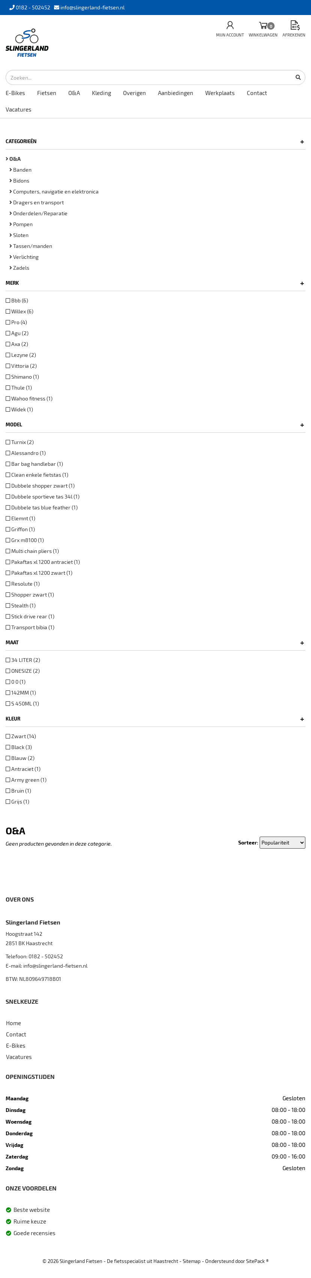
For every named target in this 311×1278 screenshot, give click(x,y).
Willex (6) (19, 311)
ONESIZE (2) (23, 671)
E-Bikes (15, 92)
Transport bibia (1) (30, 627)
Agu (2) (17, 333)
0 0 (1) (16, 681)
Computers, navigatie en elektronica (54, 191)
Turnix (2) (20, 442)
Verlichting (24, 257)
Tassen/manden (30, 246)
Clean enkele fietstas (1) (37, 474)
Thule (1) (19, 387)
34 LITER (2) (23, 660)
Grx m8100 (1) (25, 540)
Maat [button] (155, 642)
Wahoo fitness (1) (29, 398)
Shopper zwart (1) (30, 594)
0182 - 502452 (46, 956)
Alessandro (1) (26, 453)
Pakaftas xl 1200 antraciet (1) (43, 562)
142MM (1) (21, 692)
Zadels (19, 267)
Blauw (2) (20, 758)
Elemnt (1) (20, 518)
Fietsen (46, 92)
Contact (257, 92)
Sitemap (192, 1261)
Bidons (19, 180)
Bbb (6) (17, 300)
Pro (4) (16, 322)
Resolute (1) (23, 583)
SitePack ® (257, 1261)
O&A (74, 92)
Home (13, 1023)
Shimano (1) (22, 376)
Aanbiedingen (175, 92)
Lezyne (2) (21, 355)
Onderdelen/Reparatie (38, 213)
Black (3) (19, 747)
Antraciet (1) (23, 769)
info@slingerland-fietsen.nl (55, 965)
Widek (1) (19, 409)
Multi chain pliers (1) (32, 551)
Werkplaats (220, 92)
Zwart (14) (21, 736)
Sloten (19, 235)
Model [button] (155, 424)
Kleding (101, 92)
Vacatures (19, 109)
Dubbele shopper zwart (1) (40, 485)
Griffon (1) (20, 529)
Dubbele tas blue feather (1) (42, 507)
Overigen (134, 92)
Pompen (21, 224)
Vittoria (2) (21, 366)
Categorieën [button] (155, 141)
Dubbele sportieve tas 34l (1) (43, 496)
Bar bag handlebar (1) (34, 464)
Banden (20, 169)
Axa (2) (17, 344)
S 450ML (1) (22, 703)
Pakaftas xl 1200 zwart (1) (39, 573)
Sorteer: (248, 842)
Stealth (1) (21, 605)
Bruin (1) (18, 790)
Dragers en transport (36, 202)
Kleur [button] (155, 719)
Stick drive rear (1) (30, 616)
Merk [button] (155, 283)
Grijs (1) (17, 801)
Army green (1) (26, 779)
